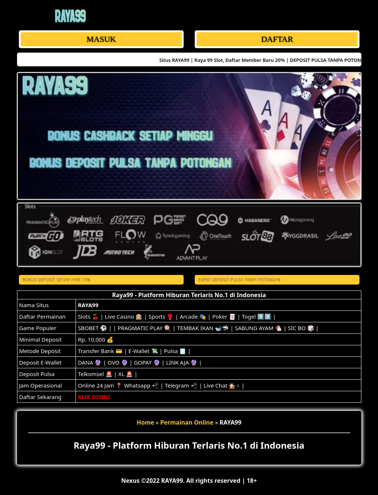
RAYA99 (88, 305)
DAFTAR (277, 39)
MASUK (101, 39)
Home (145, 422)
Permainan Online (187, 422)
